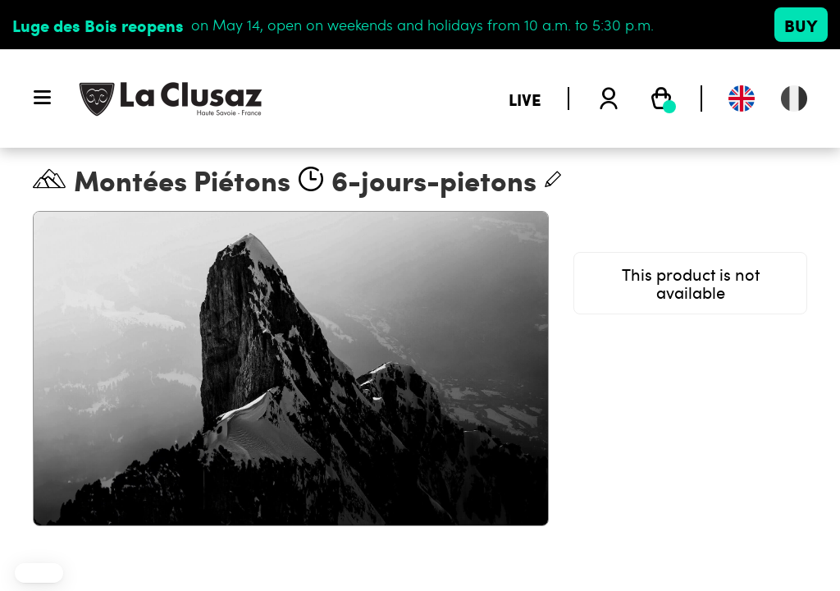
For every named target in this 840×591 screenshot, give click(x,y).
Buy (801, 24)
